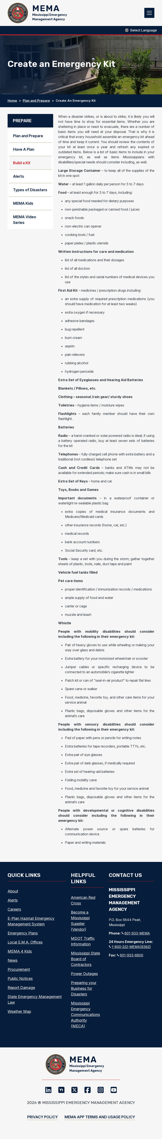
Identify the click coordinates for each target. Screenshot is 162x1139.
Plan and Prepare (36, 104)
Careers (14, 912)
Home (12, 104)
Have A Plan (23, 152)
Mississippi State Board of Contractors (85, 962)
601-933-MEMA (136, 936)
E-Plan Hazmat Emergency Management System (31, 924)
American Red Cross (83, 903)
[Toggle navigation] (149, 14)
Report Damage (21, 990)
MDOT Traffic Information (83, 944)
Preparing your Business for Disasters (83, 991)
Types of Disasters (30, 193)
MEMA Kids (23, 206)
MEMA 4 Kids (20, 954)
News (13, 963)
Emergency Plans (23, 936)
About (13, 894)
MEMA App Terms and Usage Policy (100, 1122)
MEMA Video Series (24, 223)
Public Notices (20, 981)
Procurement (19, 972)
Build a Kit (21, 166)
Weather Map (19, 1014)
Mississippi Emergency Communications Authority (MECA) (85, 1017)
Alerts (18, 179)
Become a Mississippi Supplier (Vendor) (80, 923)
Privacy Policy (42, 1122)
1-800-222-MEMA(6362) (130, 950)
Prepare (22, 123)
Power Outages (84, 976)
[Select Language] (143, 32)
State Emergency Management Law (35, 1002)
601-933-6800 (130, 958)
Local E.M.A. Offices (25, 945)
